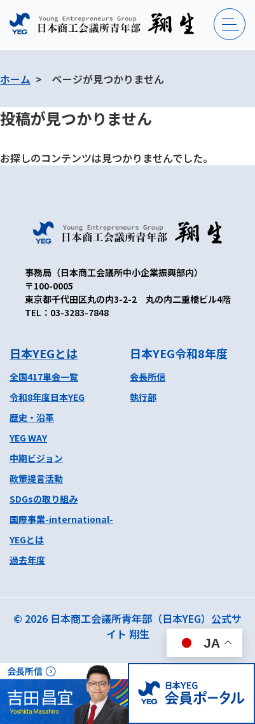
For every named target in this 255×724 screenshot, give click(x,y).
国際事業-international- (61, 519)
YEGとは (27, 539)
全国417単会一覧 (44, 376)
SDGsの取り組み (44, 498)
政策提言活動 (36, 478)
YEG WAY (28, 437)
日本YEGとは (44, 353)
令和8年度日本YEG (47, 397)
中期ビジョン (36, 458)
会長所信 (147, 376)
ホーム (15, 79)
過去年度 (27, 559)
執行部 (143, 397)
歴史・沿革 (32, 417)
